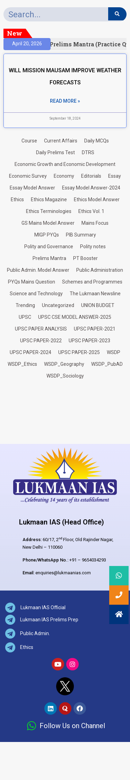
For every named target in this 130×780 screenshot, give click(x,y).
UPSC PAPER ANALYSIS (41, 328)
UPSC (25, 317)
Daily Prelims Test (55, 152)
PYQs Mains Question (31, 281)
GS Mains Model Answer (48, 223)
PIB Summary (81, 234)
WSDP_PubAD (107, 364)
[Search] (117, 13)
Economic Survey (28, 176)
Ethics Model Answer (97, 199)
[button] (119, 614)
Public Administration (99, 270)
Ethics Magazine (49, 199)
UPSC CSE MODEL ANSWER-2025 (74, 317)
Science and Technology (36, 293)
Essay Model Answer (32, 187)
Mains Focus (95, 223)
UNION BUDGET (97, 305)
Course (29, 140)
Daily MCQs (96, 140)
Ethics (17, 199)
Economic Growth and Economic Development (65, 164)
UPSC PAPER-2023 (89, 340)
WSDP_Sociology (65, 375)
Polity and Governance (48, 246)
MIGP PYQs (46, 234)
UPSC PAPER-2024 (30, 352)
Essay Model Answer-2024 (91, 187)
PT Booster (85, 258)
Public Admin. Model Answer (38, 270)
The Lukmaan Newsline (95, 293)
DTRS (88, 152)
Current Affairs (60, 140)
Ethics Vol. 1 (91, 211)
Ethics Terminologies (48, 211)
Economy (64, 176)
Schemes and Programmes (92, 281)
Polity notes (93, 246)
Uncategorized (58, 305)
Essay (114, 176)
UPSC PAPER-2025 (79, 352)
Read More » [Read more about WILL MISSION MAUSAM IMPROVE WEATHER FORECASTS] (65, 101)
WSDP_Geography (64, 364)
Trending (25, 305)
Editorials (91, 176)
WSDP (113, 352)
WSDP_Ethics (22, 364)
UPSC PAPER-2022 (41, 340)
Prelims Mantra (49, 258)
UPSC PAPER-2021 (94, 328)
